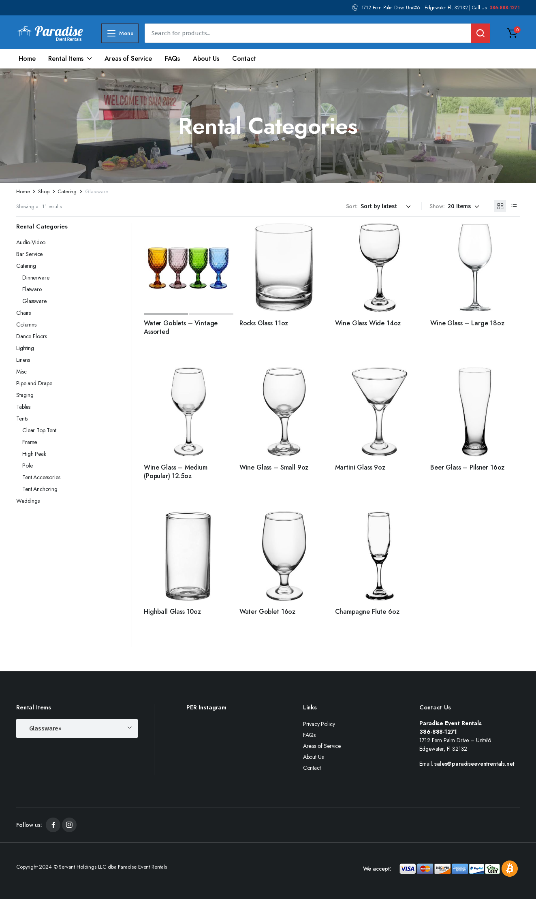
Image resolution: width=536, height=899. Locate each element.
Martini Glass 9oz (360, 467)
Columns (26, 324)
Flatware (32, 289)
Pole (27, 465)
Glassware (34, 301)
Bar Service (29, 254)
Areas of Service (128, 58)
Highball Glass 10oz (172, 611)
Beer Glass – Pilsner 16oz (467, 467)
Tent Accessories (41, 477)
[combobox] (77, 728)
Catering (67, 191)
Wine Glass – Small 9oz (273, 467)
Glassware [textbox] (43, 726)
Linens (23, 360)
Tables (23, 407)
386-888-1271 (504, 7)
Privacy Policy (319, 724)
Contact (244, 58)
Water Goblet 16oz (267, 611)
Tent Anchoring (40, 489)
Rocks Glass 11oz (263, 323)
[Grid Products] (500, 206)
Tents (22, 418)
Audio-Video (30, 242)
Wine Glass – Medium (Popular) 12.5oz (175, 471)
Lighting (25, 348)
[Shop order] (387, 206)
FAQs (172, 58)
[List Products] (514, 206)
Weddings (28, 501)
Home (27, 58)
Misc (21, 371)
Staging (25, 395)
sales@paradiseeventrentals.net (474, 764)
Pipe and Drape (34, 383)
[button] (512, 33)
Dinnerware (35, 277)
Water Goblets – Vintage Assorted (181, 327)
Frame (29, 442)
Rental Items (65, 58)
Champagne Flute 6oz (367, 611)
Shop (43, 191)
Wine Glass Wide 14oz (368, 323)
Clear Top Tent (39, 430)
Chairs (23, 313)
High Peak (34, 454)
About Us (206, 58)
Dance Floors (31, 336)
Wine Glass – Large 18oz (467, 323)
